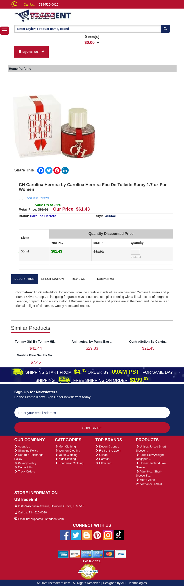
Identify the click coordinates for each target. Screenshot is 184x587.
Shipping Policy (26, 450)
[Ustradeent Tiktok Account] (119, 535)
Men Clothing (65, 446)
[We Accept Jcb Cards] (97, 554)
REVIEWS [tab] (78, 279)
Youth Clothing (66, 455)
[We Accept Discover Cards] (75, 554)
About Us (22, 446)
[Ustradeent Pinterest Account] (97, 535)
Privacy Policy (25, 463)
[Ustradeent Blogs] (87, 535)
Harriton (102, 459)
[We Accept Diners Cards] (86, 554)
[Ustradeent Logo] (58, 15)
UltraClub (103, 463)
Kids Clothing (65, 459)
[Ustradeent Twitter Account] (76, 535)
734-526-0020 (48, 4)
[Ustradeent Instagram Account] (108, 535)
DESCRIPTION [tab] (24, 279)
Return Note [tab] (105, 279)
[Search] (165, 29)
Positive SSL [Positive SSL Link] (92, 561)
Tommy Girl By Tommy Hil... (36, 341)
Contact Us (23, 467)
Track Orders (24, 471)
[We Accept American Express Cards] (63, 554)
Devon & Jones (107, 446)
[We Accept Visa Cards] (120, 554)
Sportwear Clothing (69, 463)
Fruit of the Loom (108, 450)
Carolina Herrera (43, 216)
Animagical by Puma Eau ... (91, 341)
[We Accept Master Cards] (109, 554)
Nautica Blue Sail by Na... (36, 355)
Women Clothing (67, 450)
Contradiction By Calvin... (148, 341)
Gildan (101, 455)
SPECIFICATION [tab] (52, 279)
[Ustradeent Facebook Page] (65, 535)
